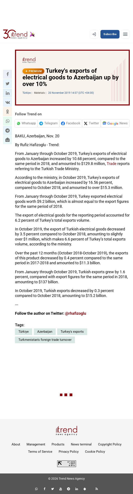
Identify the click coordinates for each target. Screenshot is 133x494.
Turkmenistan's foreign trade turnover (45, 340)
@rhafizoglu (75, 313)
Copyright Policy (109, 444)
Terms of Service (40, 452)
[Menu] (125, 34)
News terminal (81, 444)
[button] (7, 74)
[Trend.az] (19, 34)
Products (58, 444)
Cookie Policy (95, 452)
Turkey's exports (72, 332)
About (16, 444)
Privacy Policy (69, 452)
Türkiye (23, 332)
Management (36, 444)
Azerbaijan (44, 332)
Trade (112, 163)
